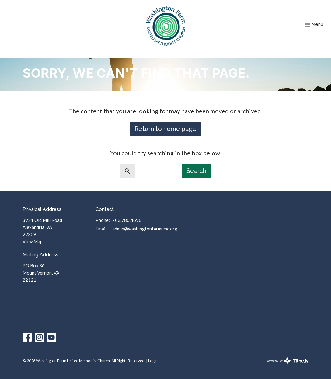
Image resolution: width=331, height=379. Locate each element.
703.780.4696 (126, 220)
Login (153, 360)
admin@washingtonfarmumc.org (144, 228)
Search (196, 170)
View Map (33, 241)
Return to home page (165, 128)
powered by (287, 360)
